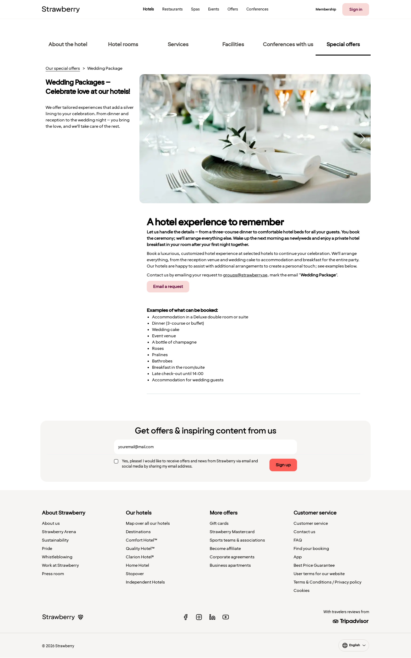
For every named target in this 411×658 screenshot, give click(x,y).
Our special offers (63, 68)
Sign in (355, 9)
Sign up (283, 465)
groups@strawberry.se (245, 275)
